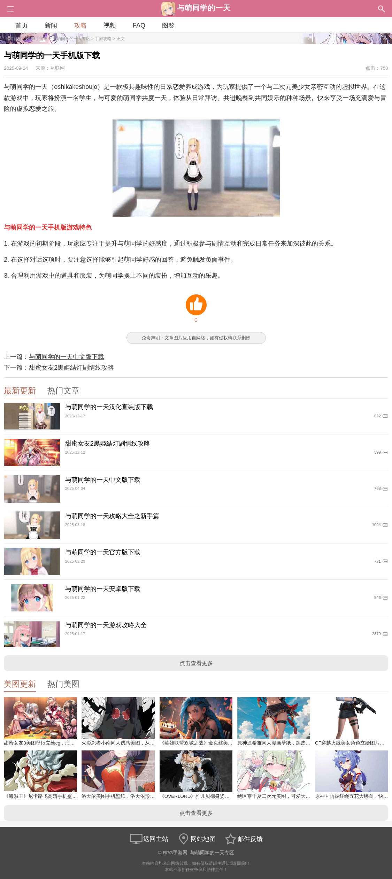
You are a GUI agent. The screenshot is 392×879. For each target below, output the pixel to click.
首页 (21, 25)
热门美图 (63, 684)
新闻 (51, 25)
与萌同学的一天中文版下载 (66, 356)
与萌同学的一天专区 (71, 38)
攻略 (80, 25)
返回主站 (148, 838)
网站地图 (196, 838)
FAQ (139, 25)
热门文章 (63, 390)
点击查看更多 (196, 663)
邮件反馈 (243, 838)
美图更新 (20, 684)
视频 (109, 25)
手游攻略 (103, 38)
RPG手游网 (37, 38)
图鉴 (168, 25)
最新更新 (20, 390)
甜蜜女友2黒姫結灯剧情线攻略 (71, 367)
